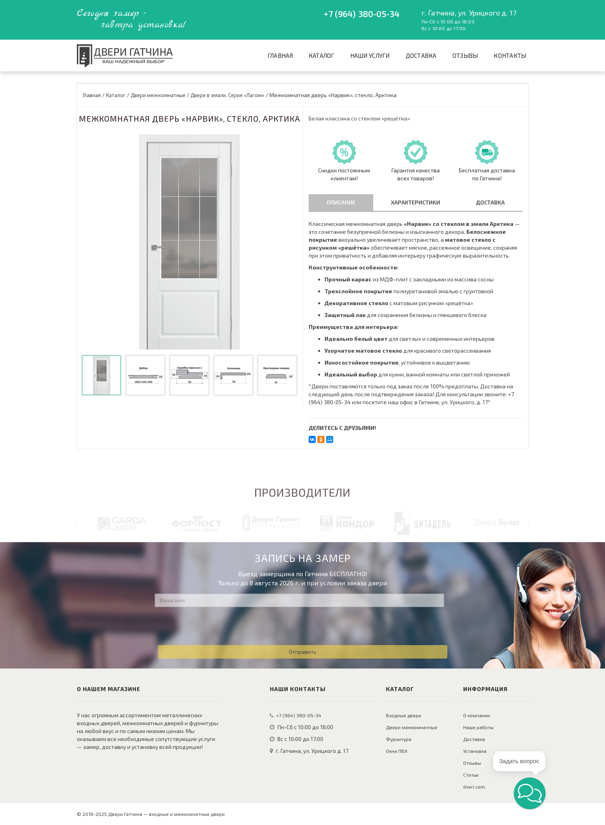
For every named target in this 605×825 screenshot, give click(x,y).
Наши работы (478, 727)
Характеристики (415, 202)
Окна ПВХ (396, 751)
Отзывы (465, 55)
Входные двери (403, 715)
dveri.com (474, 786)
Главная (280, 55)
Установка (475, 751)
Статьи (471, 774)
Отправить (303, 651)
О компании (476, 715)
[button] (530, 793)
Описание (340, 202)
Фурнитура (398, 739)
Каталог (321, 55)
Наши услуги (370, 55)
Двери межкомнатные (411, 727)
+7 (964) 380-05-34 (362, 14)
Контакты (510, 55)
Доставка (421, 55)
